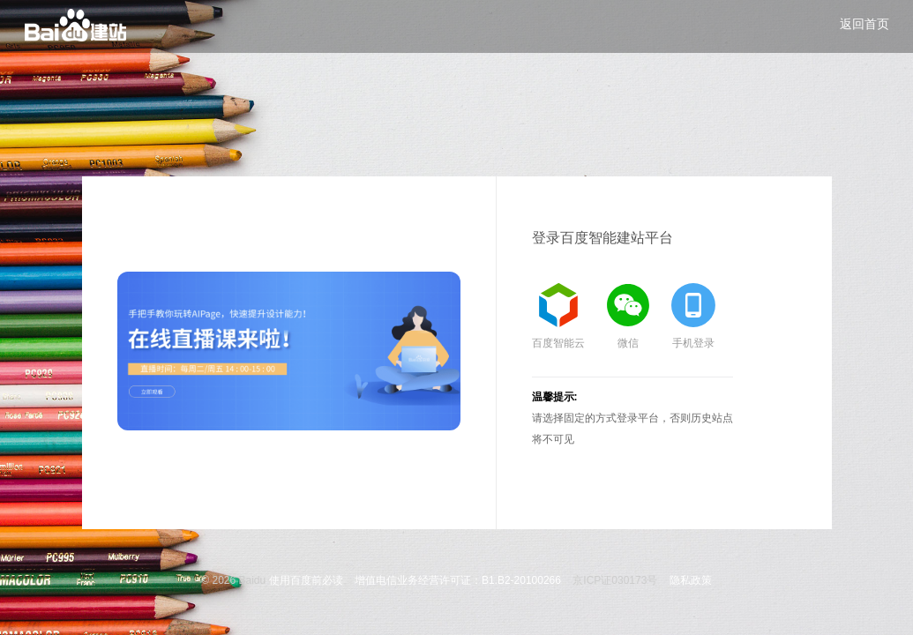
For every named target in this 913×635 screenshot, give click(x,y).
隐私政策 (691, 580)
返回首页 (864, 24)
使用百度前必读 (306, 580)
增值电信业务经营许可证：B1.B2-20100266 (458, 580)
